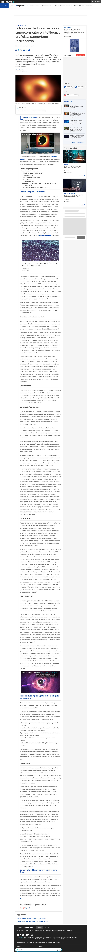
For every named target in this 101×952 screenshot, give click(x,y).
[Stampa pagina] (29, 50)
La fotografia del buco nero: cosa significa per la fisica (36, 187)
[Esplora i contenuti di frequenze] (79, 86)
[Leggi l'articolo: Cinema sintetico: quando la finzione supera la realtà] (74, 164)
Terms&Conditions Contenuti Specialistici (55, 930)
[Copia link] (26, 50)
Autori (22, 930)
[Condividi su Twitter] (21, 50)
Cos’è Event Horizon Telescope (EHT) (33, 173)
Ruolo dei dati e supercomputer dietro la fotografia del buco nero (39, 183)
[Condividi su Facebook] (16, 50)
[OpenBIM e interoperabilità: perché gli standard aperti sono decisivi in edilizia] (74, 115)
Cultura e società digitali (26, 46)
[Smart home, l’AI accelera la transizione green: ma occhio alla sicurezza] (74, 137)
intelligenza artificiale (45, 235)
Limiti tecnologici (27, 179)
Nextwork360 (20, 937)
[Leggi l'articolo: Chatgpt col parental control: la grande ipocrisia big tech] (74, 193)
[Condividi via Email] (24, 50)
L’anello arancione (28, 175)
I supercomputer (27, 185)
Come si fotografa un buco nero (30, 171)
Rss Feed (31, 930)
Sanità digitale (88, 5)
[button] (4, 5)
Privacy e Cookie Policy (40, 930)
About (18, 930)
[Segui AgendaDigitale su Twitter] (48, 927)
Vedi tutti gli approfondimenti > (78, 142)
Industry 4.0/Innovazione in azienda (63, 5)
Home (17, 46)
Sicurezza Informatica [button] (47, 5)
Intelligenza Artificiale (78, 5)
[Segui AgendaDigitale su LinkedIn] (45, 927)
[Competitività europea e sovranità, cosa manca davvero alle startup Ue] (74, 122)
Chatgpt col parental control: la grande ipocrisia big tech (32, 921)
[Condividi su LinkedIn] (18, 50)
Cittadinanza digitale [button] (34, 5)
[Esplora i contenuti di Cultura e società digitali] (71, 94)
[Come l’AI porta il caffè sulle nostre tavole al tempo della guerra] (74, 129)
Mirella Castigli (19, 70)
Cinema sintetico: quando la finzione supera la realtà (31, 919)
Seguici (39, 928)
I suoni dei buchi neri (28, 181)
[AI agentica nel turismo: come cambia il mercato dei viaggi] (74, 107)
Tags (27, 930)
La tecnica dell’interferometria (31, 177)
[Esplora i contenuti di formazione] (69, 86)
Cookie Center (69, 930)
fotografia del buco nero (31, 117)
